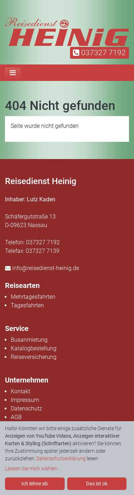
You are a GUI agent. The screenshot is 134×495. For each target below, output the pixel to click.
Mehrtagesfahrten (33, 296)
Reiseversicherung (33, 357)
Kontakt (20, 391)
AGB (16, 417)
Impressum (25, 400)
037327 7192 (99, 52)
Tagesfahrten (27, 305)
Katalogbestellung (33, 348)
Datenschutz (26, 408)
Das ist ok (97, 483)
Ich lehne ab (34, 483)
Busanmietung (29, 339)
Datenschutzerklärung (61, 458)
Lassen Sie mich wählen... (32, 468)
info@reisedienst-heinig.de (42, 268)
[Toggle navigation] (12, 72)
